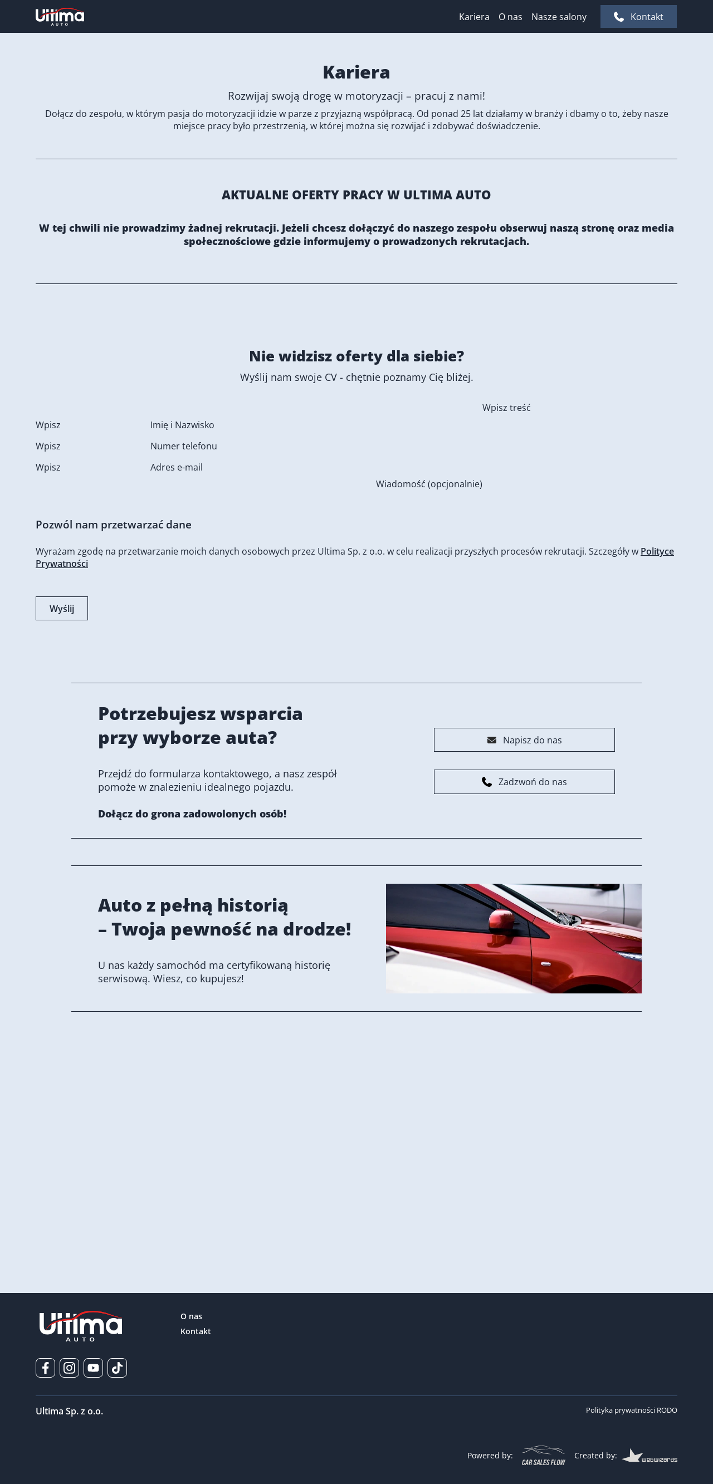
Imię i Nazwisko (182, 608)
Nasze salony (559, 17)
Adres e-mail (176, 650)
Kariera (474, 17)
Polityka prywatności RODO (631, 1410)
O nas (510, 17)
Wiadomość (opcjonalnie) (429, 667)
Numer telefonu (183, 629)
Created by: (625, 1455)
